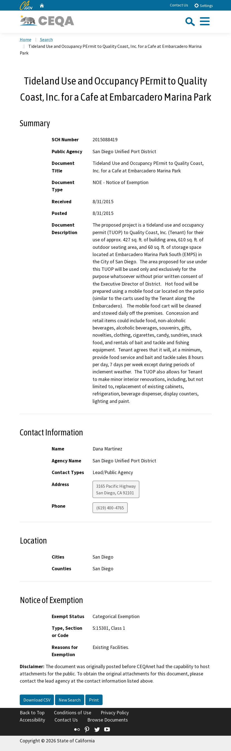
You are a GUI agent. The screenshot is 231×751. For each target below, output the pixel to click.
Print (94, 700)
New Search (70, 700)
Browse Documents (107, 720)
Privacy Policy (115, 713)
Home (25, 39)
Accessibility (32, 720)
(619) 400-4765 (110, 507)
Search (46, 39)
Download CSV (36, 700)
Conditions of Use (72, 713)
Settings (203, 5)
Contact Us (179, 5)
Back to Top (32, 713)
